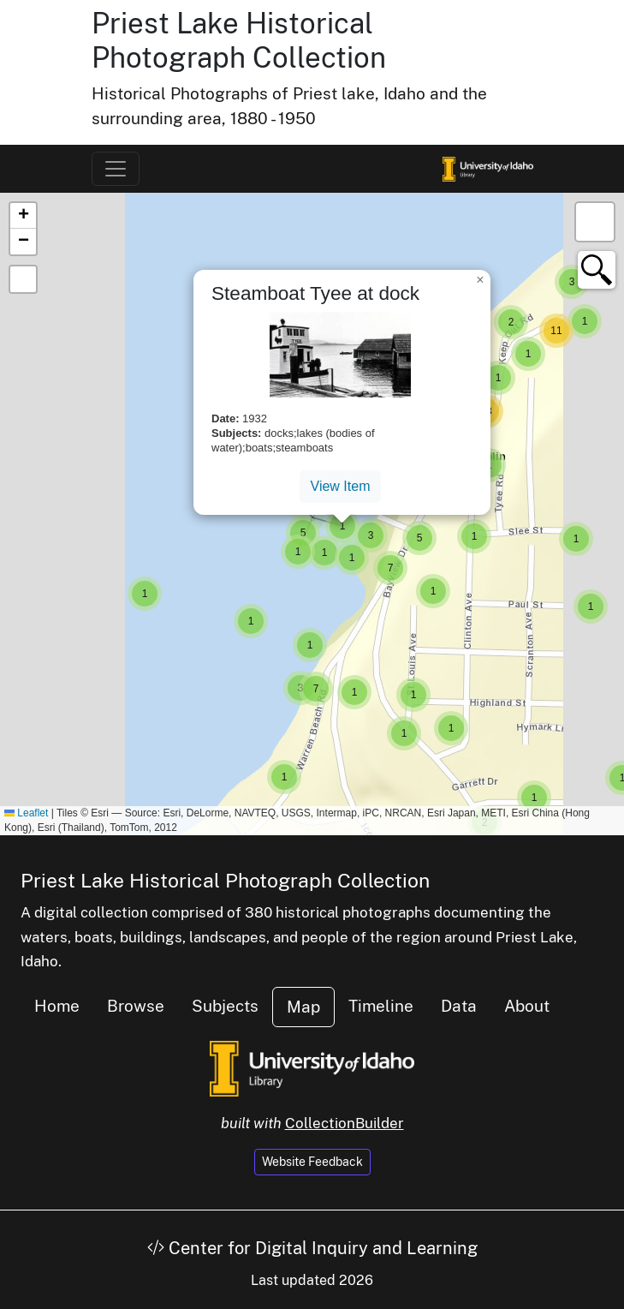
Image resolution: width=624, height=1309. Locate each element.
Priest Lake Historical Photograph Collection (239, 40)
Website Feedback (312, 1162)
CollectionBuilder (344, 1123)
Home (57, 1005)
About (527, 1005)
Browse (135, 1005)
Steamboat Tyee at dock (315, 293)
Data (459, 1005)
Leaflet (26, 813)
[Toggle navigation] (116, 169)
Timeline (380, 1005)
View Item (341, 486)
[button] (145, 594)
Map (303, 1006)
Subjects (225, 1005)
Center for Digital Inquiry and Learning (312, 1248)
